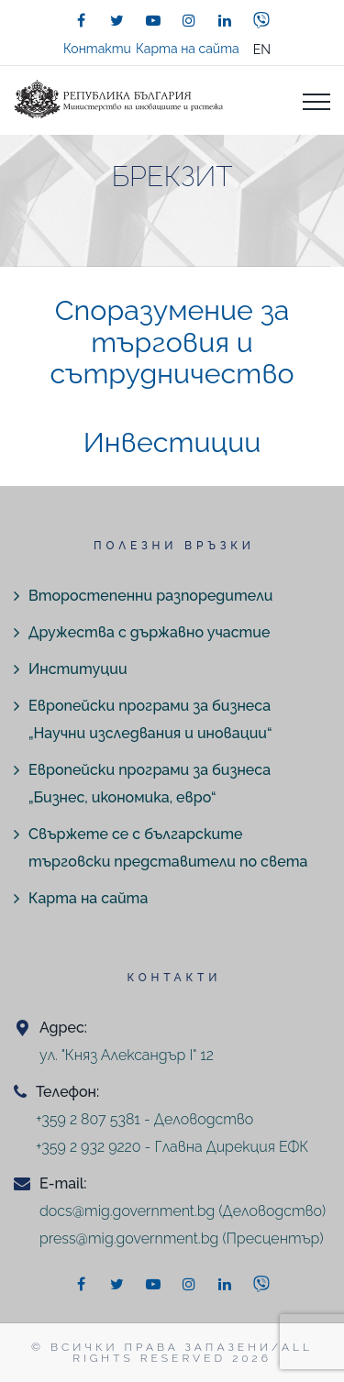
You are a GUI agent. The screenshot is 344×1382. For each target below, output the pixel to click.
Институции (78, 669)
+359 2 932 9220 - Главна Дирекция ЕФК (172, 1146)
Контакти (97, 48)
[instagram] (189, 20)
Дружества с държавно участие (149, 632)
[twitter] (117, 20)
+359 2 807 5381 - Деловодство (144, 1119)
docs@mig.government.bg (127, 1211)
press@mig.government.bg (128, 1238)
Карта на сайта (187, 48)
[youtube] (153, 20)
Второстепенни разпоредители (150, 595)
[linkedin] (224, 20)
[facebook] (81, 20)
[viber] (261, 20)
